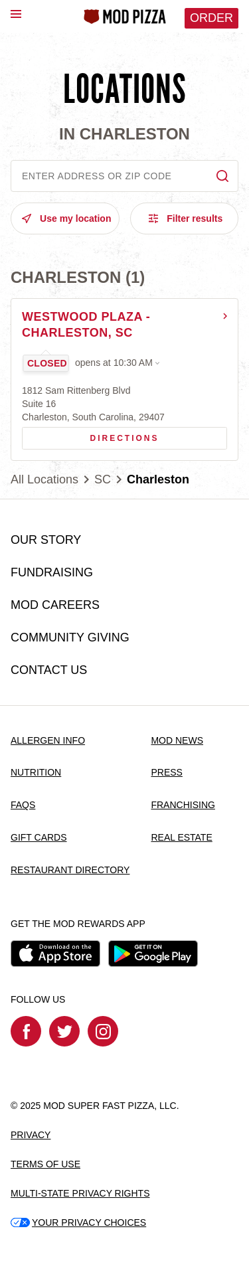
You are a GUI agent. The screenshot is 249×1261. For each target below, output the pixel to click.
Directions (90, 435)
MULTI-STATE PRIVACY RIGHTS (80, 1193)
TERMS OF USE (45, 1164)
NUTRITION (36, 772)
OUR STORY (46, 539)
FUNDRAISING (52, 572)
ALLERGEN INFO (48, 740)
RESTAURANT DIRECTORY (70, 870)
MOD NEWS (177, 740)
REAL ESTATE (181, 837)
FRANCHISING (182, 804)
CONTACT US (49, 670)
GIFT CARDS (39, 837)
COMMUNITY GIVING (70, 637)
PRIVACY (30, 1135)
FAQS (23, 804)
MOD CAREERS (55, 605)
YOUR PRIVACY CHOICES (78, 1222)
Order (211, 18)
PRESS (166, 772)
